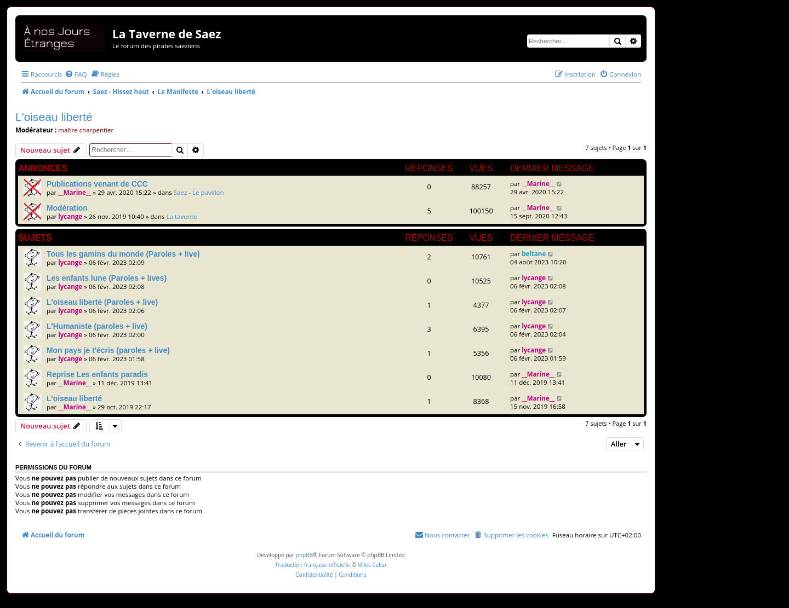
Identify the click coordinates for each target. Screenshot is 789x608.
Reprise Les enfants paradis (97, 374)
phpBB (304, 555)
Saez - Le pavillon (199, 192)
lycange (70, 216)
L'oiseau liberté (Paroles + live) (102, 302)
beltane (534, 254)
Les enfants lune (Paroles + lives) (107, 278)
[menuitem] (76, 74)
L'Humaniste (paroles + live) (97, 326)
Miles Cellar (372, 565)
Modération (67, 208)
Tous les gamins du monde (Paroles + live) (123, 254)
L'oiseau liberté (54, 117)
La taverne (182, 216)
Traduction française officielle (312, 565)
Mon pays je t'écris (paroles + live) (108, 350)
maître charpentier (85, 130)
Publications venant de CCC (97, 183)
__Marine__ (74, 192)
